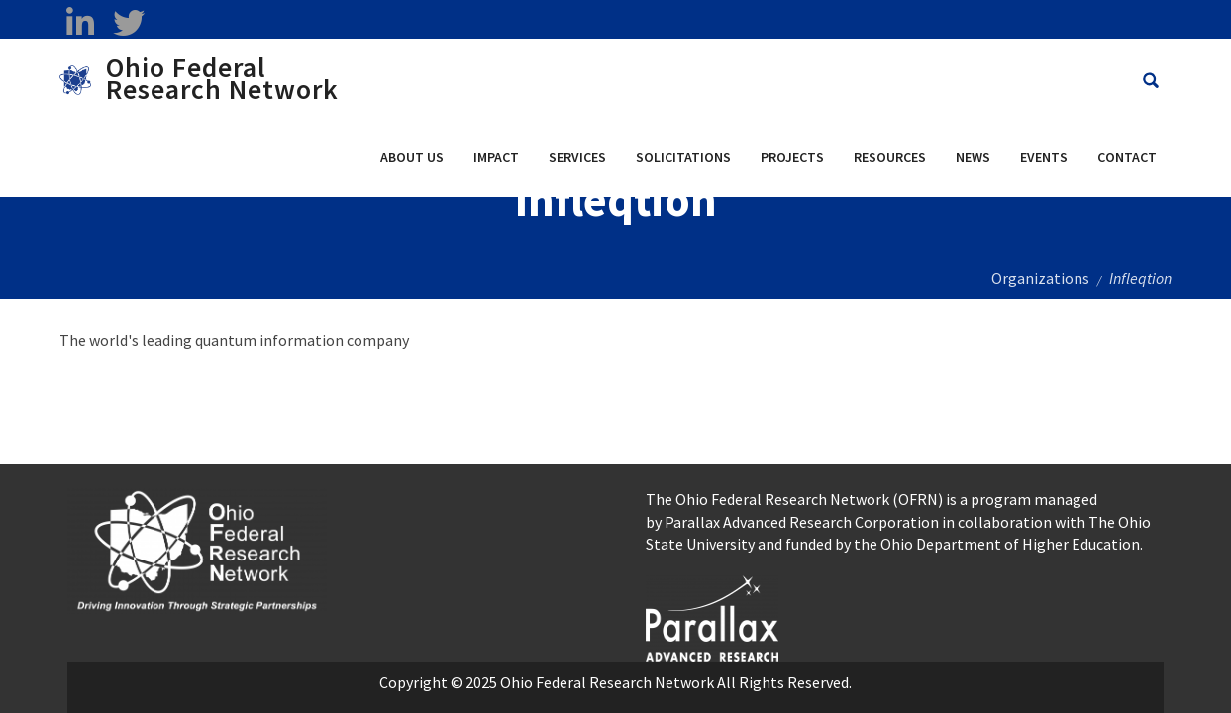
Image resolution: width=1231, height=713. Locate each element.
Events (1044, 157)
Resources (890, 157)
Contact (1127, 157)
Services (577, 157)
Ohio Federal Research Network (222, 78)
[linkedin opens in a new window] (79, 23)
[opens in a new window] (712, 616)
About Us (412, 157)
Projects (792, 157)
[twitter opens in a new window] (128, 23)
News (973, 157)
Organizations (1040, 278)
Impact (496, 157)
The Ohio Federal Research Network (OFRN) (794, 499)
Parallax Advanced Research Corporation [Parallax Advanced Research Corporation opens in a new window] (802, 522)
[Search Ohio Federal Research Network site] (1151, 80)
